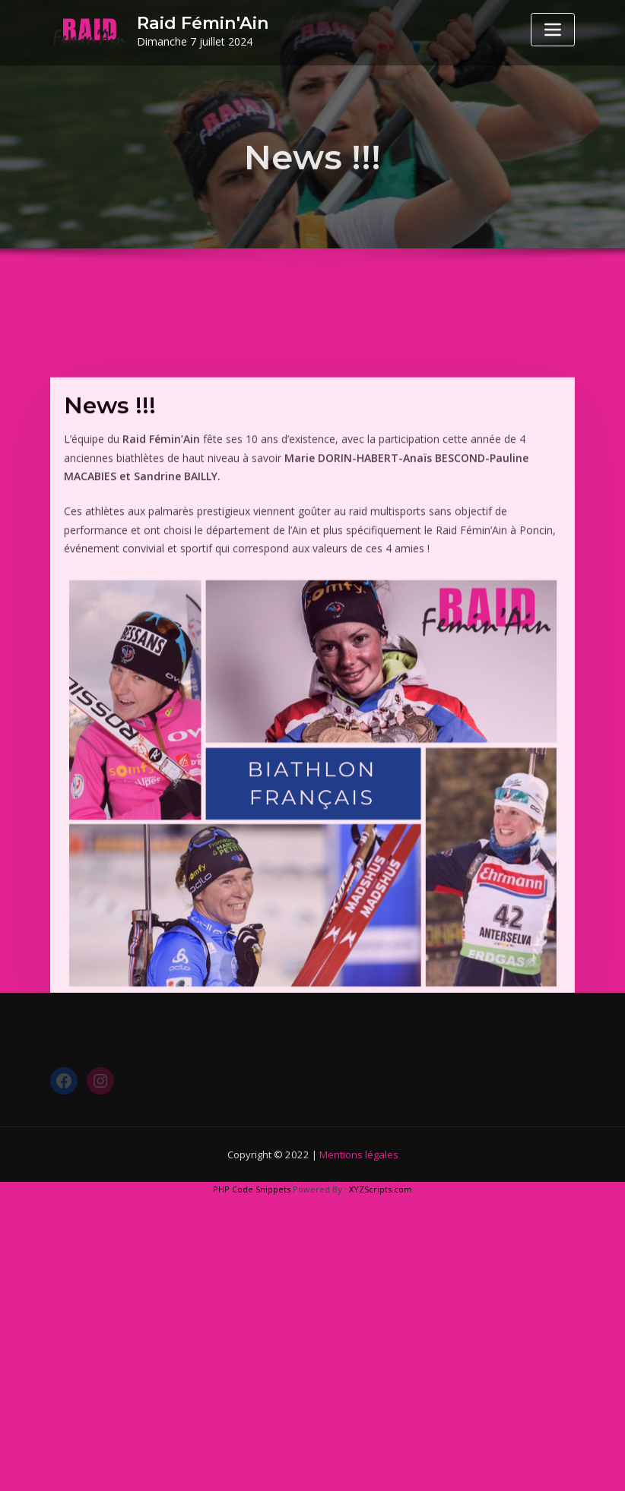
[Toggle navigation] (553, 29)
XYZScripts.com (380, 1189)
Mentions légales (358, 1154)
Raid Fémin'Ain (203, 22)
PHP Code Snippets (251, 1189)
